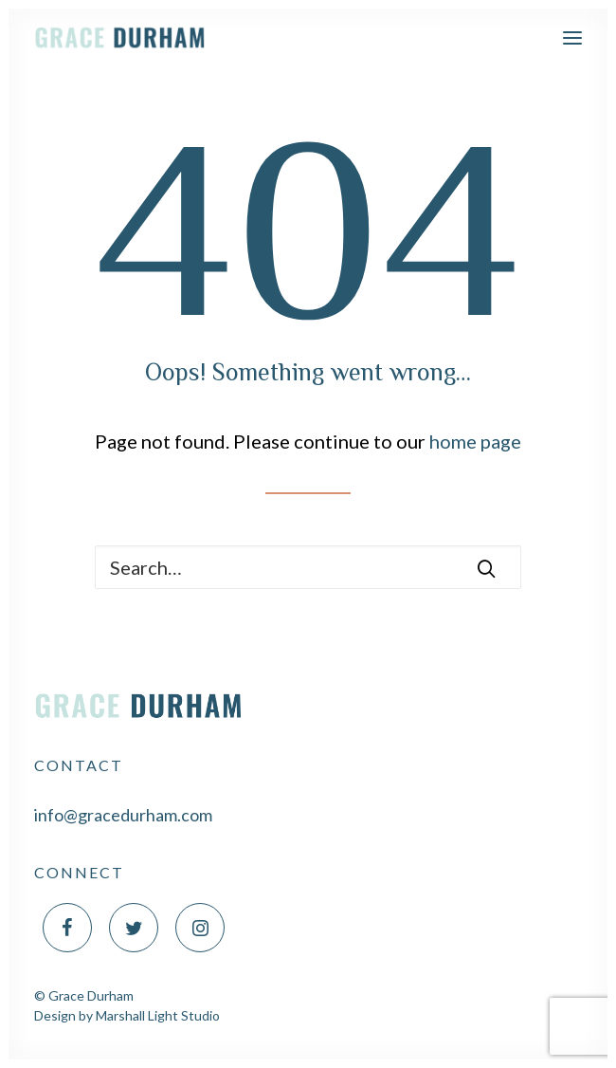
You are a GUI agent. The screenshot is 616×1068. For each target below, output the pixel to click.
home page (475, 441)
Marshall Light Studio (158, 1015)
